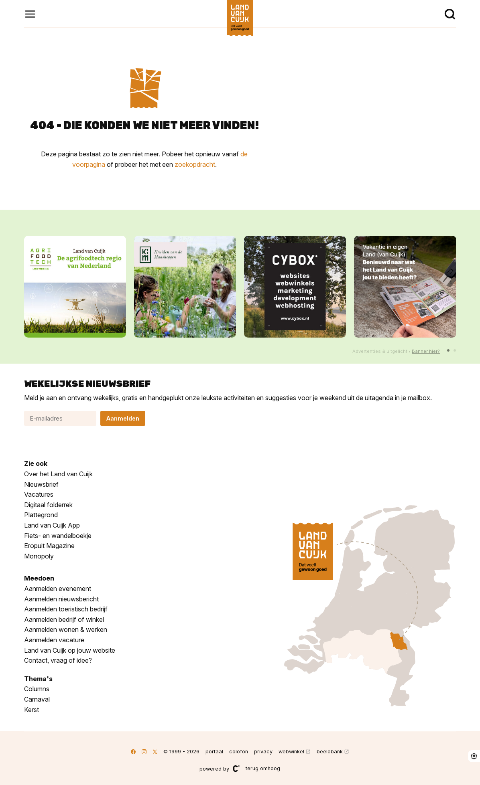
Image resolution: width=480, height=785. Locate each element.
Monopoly (39, 556)
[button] (448, 350)
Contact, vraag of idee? (58, 660)
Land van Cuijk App (52, 525)
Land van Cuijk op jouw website (69, 650)
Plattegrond (41, 515)
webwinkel (291, 752)
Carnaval (37, 699)
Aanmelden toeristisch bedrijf (66, 609)
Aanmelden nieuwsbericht (61, 599)
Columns (36, 689)
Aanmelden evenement (57, 589)
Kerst (31, 710)
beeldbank (330, 752)
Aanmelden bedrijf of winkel (64, 619)
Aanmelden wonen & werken (65, 629)
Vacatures (38, 494)
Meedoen (39, 578)
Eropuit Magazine (49, 546)
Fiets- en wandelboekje (58, 536)
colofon (238, 752)
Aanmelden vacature (54, 640)
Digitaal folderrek (48, 505)
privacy (263, 752)
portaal (214, 752)
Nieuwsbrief (41, 484)
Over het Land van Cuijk (58, 474)
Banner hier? (426, 351)
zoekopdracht (195, 164)
